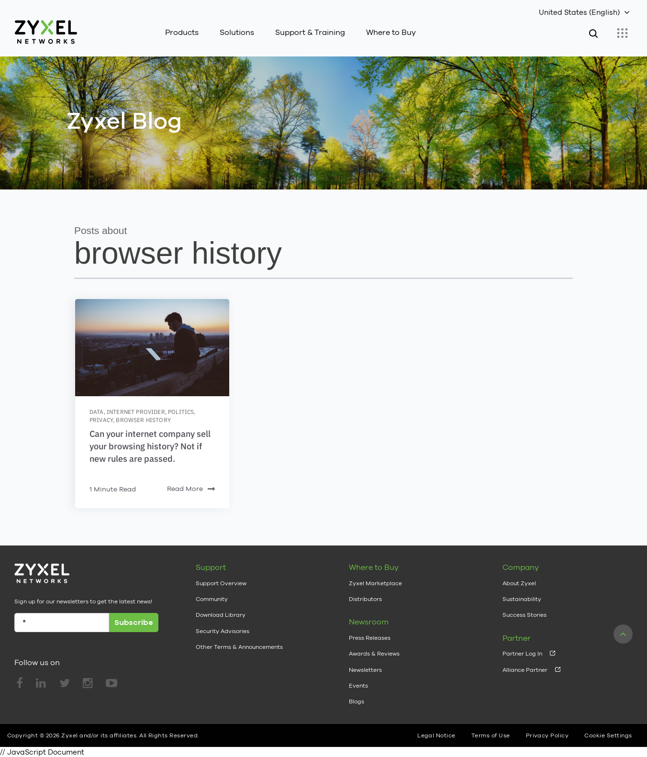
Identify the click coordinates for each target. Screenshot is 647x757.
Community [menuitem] (212, 599)
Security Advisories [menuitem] (222, 631)
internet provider (136, 411)
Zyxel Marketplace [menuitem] (375, 583)
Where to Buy (391, 32)
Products (182, 32)
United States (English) (579, 12)
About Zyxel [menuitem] (519, 583)
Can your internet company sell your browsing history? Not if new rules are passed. (150, 446)
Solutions (237, 32)
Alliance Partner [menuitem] (524, 670)
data (96, 411)
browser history (143, 419)
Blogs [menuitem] (356, 701)
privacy (101, 419)
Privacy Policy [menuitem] (547, 735)
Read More (191, 489)
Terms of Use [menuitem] (490, 735)
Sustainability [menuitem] (521, 599)
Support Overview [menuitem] (221, 583)
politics (181, 411)
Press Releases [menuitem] (369, 638)
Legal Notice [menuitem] (436, 735)
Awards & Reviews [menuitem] (374, 653)
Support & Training (310, 32)
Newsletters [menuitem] (365, 670)
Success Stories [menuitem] (524, 615)
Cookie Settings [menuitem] (608, 735)
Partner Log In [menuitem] (522, 653)
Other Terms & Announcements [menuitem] (239, 647)
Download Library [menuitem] (220, 615)
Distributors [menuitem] (365, 599)
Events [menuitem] (358, 685)
